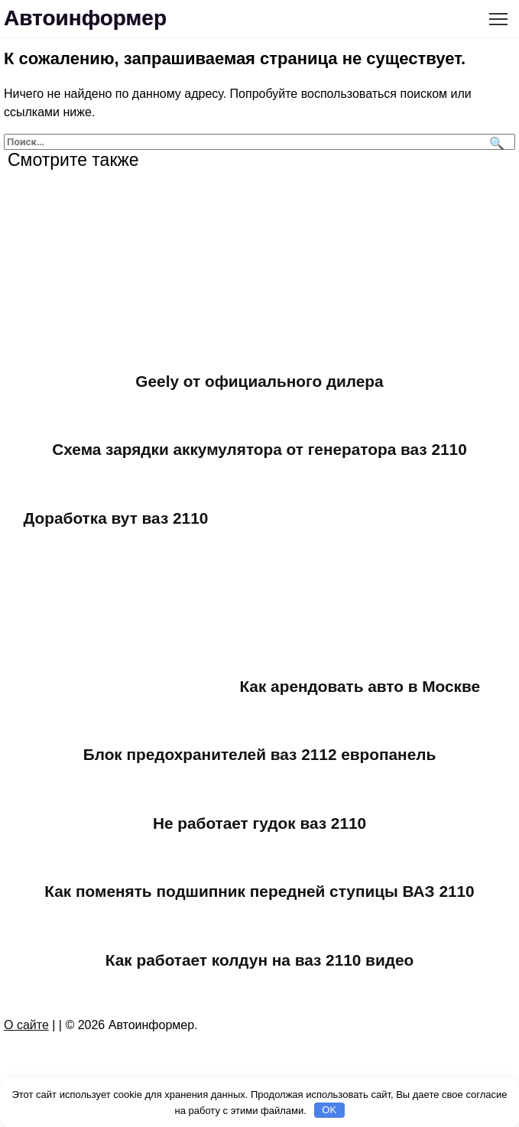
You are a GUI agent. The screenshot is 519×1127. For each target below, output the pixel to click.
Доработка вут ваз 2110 (116, 518)
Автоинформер (85, 18)
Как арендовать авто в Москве (359, 686)
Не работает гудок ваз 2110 (259, 823)
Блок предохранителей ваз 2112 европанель (259, 754)
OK (329, 1110)
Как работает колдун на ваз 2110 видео (259, 960)
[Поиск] (495, 142)
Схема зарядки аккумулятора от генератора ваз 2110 (259, 449)
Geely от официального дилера (259, 381)
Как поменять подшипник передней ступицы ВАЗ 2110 (259, 891)
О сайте (26, 1024)
